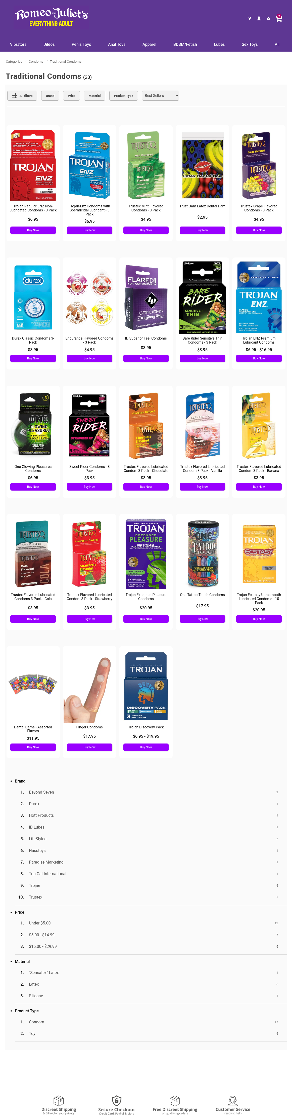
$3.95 (146, 347)
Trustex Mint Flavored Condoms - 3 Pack (146, 208)
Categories (14, 61)
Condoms (36, 61)
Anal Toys (116, 44)
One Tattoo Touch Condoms (202, 595)
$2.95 (202, 217)
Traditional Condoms (65, 61)
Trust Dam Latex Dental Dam (202, 206)
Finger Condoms (89, 727)
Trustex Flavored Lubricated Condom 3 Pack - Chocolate (146, 469)
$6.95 (33, 219)
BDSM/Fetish (185, 44)
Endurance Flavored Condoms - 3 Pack (90, 340)
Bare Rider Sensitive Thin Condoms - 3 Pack (202, 340)
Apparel (149, 44)
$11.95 (33, 738)
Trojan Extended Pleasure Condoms (146, 597)
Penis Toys (81, 44)
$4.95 (146, 219)
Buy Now (33, 230)
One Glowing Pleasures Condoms (33, 469)
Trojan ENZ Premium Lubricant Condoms (259, 340)
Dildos (49, 44)
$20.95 (146, 608)
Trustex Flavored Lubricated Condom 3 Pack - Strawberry (89, 597)
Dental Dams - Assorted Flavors (33, 729)
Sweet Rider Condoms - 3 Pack (89, 469)
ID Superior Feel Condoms (146, 338)
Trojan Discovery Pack (146, 727)
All (277, 44)
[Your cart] (278, 18)
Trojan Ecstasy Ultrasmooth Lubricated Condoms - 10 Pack (259, 599)
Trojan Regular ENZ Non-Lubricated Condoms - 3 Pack (33, 208)
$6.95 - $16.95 (259, 349)
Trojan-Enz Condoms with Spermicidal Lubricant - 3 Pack (89, 210)
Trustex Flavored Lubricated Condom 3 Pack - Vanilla (202, 469)
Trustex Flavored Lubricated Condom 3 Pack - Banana (259, 469)
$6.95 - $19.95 (146, 736)
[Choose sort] (160, 96)
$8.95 (33, 349)
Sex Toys (250, 44)
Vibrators (18, 44)
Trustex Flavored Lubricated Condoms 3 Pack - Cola (33, 597)
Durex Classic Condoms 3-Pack (33, 340)
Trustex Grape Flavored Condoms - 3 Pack (259, 208)
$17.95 (202, 606)
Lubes (219, 44)
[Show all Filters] (22, 96)
